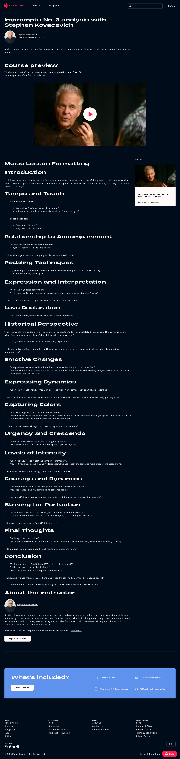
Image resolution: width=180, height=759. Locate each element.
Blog (50, 723)
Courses (8, 726)
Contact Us (97, 726)
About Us (96, 723)
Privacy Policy (143, 736)
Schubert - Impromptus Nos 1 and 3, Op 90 (153, 196)
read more (76, 630)
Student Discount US (59, 733)
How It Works (11, 723)
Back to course (22, 687)
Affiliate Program (100, 730)
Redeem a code (143, 730)
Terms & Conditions (146, 733)
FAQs (138, 723)
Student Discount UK (59, 730)
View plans (53, 5)
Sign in (172, 6)
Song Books (10, 730)
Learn (35, 5)
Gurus (7, 733)
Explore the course (17, 638)
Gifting (7, 736)
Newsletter (53, 726)
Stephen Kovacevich (27, 34)
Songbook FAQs (144, 726)
